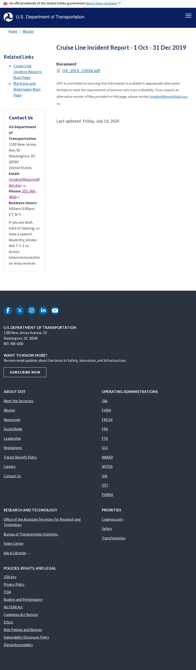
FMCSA (107, 419)
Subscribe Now (25, 372)
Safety (107, 528)
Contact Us (12, 476)
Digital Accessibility (18, 644)
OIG (104, 476)
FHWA (106, 410)
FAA (104, 401)
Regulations (13, 447)
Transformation (113, 538)
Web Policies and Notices (23, 629)
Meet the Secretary (18, 401)
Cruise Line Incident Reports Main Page (27, 71)
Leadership (12, 438)
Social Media (13, 429)
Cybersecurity (112, 519)
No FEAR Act (13, 607)
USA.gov (10, 576)
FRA (105, 429)
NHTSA (107, 466)
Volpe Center (14, 543)
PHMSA (107, 494)
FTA (105, 438)
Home (12, 31)
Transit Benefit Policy (20, 457)
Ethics (8, 622)
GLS (105, 447)
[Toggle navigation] (188, 15)
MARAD (107, 457)
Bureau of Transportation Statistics (31, 534)
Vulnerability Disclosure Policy (26, 637)
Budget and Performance (23, 599)
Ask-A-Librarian (17, 553)
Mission (28, 31)
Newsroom (12, 419)
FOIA (7, 592)
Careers (10, 466)
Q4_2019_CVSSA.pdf (81, 71)
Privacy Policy (14, 584)
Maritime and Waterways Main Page (27, 89)
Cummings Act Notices (21, 614)
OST (105, 485)
